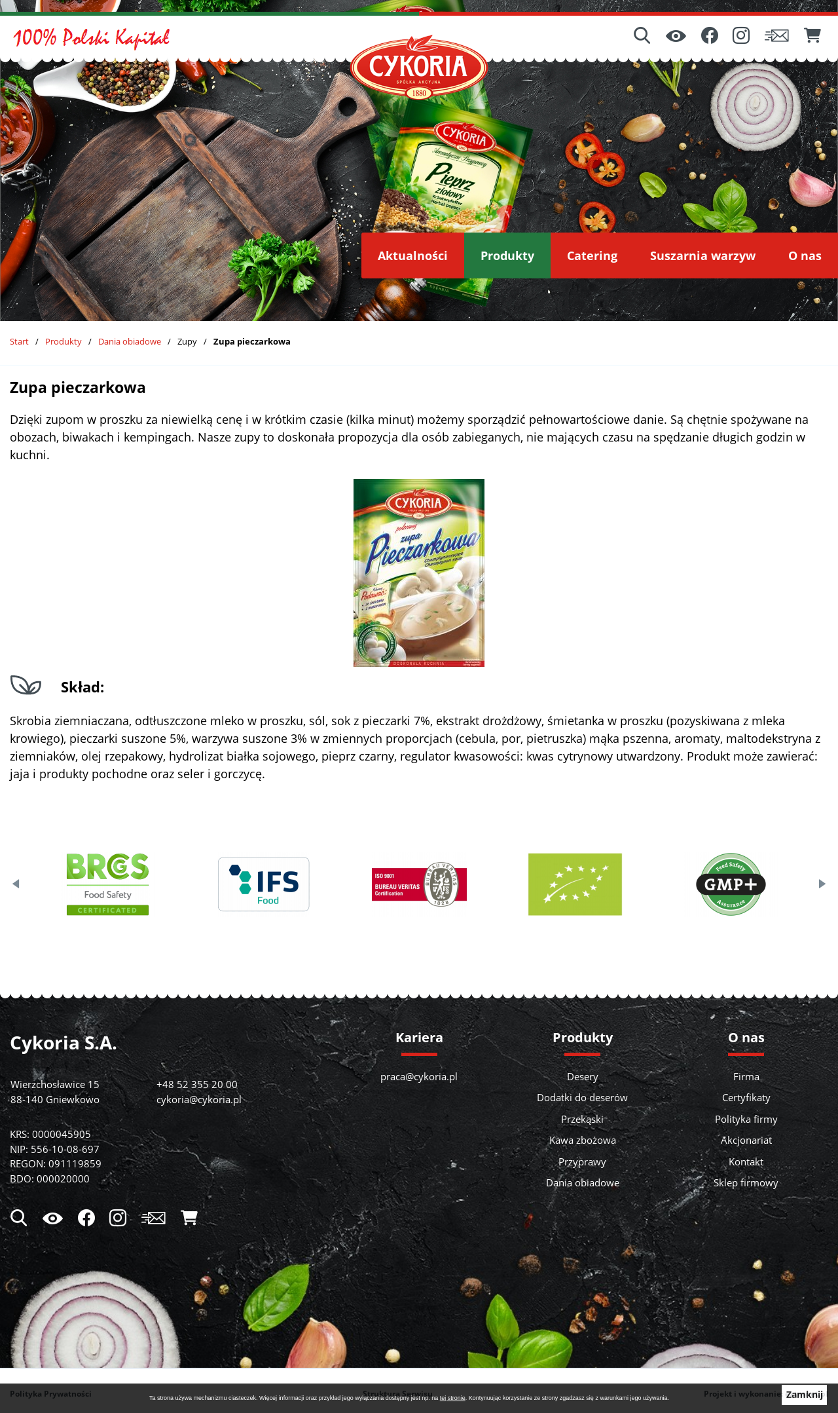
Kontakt (746, 1161)
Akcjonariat (746, 1139)
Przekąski (582, 1118)
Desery (582, 1076)
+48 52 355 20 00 (197, 1084)
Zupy (187, 341)
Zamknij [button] (804, 1395)
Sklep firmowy (746, 1182)
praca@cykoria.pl (419, 1076)
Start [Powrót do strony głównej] (19, 341)
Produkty (63, 341)
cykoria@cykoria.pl (199, 1099)
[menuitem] (412, 255)
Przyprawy (582, 1161)
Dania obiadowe (129, 341)
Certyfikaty (746, 1097)
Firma (746, 1076)
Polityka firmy (746, 1118)
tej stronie (452, 1398)
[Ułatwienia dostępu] (676, 37)
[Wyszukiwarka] (642, 37)
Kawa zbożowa (582, 1139)
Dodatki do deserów (582, 1097)
